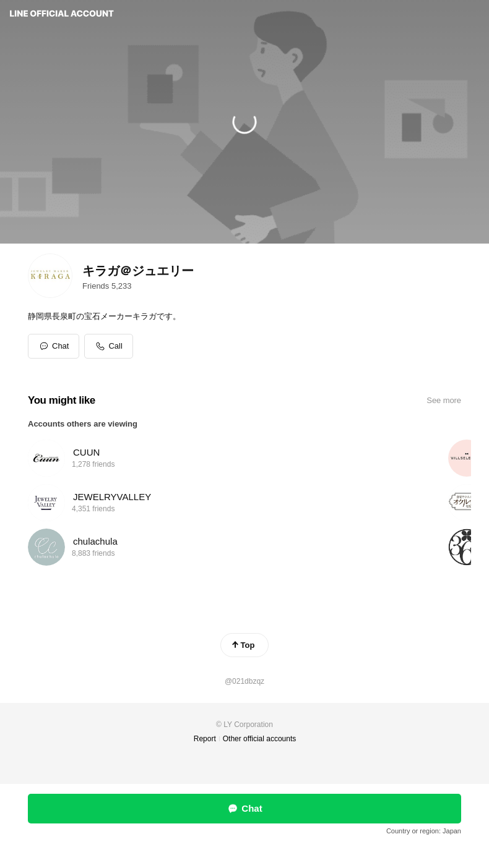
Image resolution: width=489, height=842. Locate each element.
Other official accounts (259, 738)
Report (205, 738)
